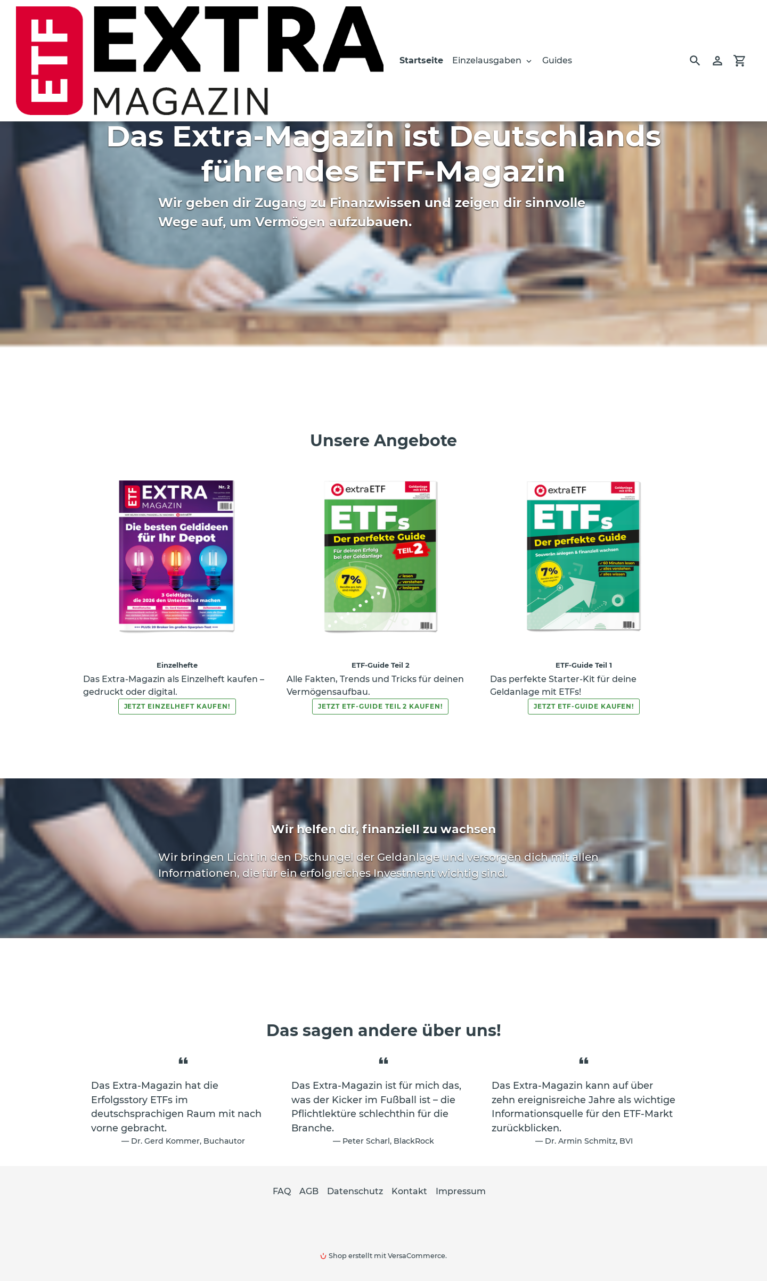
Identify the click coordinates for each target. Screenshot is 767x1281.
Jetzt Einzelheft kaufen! (177, 706)
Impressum (461, 1191)
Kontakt (409, 1191)
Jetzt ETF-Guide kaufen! (584, 706)
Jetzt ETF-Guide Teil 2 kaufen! (380, 706)
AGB (309, 1191)
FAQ (282, 1191)
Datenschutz (355, 1191)
